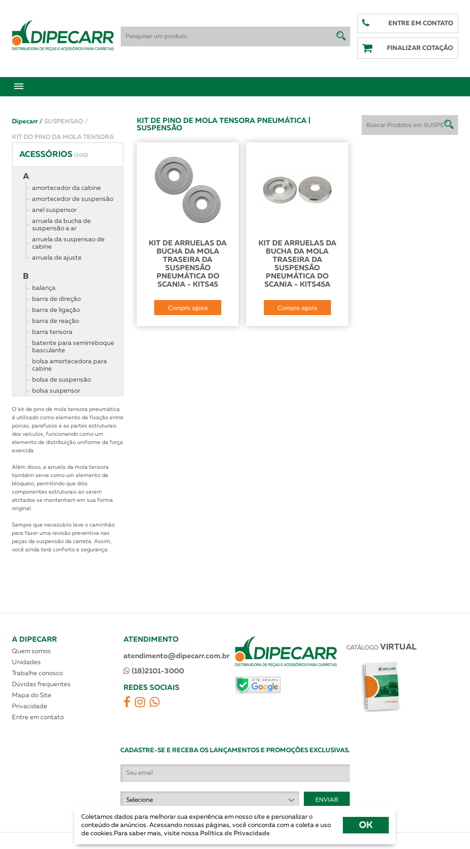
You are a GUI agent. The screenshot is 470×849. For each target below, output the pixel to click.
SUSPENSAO (66, 121)
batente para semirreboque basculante (73, 347)
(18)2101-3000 (153, 671)
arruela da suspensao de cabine (68, 243)
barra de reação (55, 321)
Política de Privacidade (234, 833)
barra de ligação (56, 310)
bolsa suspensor (56, 391)
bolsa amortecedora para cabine (69, 365)
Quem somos (31, 651)
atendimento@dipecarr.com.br (176, 656)
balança (44, 288)
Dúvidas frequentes (41, 684)
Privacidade (29, 706)
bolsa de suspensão (61, 380)
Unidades (26, 662)
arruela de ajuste (57, 258)
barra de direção (56, 299)
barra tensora (52, 332)
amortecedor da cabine (66, 188)
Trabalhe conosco (37, 673)
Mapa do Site (31, 695)
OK (366, 825)
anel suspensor (54, 210)
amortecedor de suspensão (72, 199)
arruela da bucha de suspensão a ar (61, 225)
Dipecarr (27, 121)
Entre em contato (38, 717)
